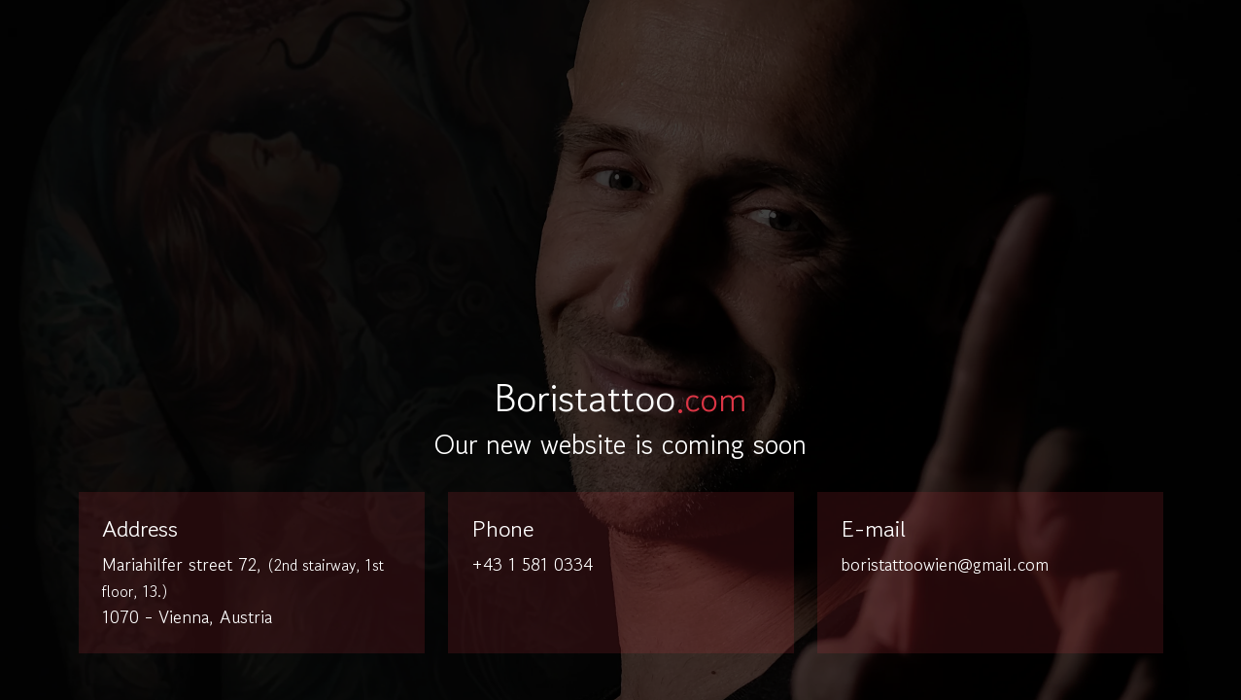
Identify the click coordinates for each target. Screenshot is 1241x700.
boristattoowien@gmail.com (945, 564)
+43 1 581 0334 (532, 564)
